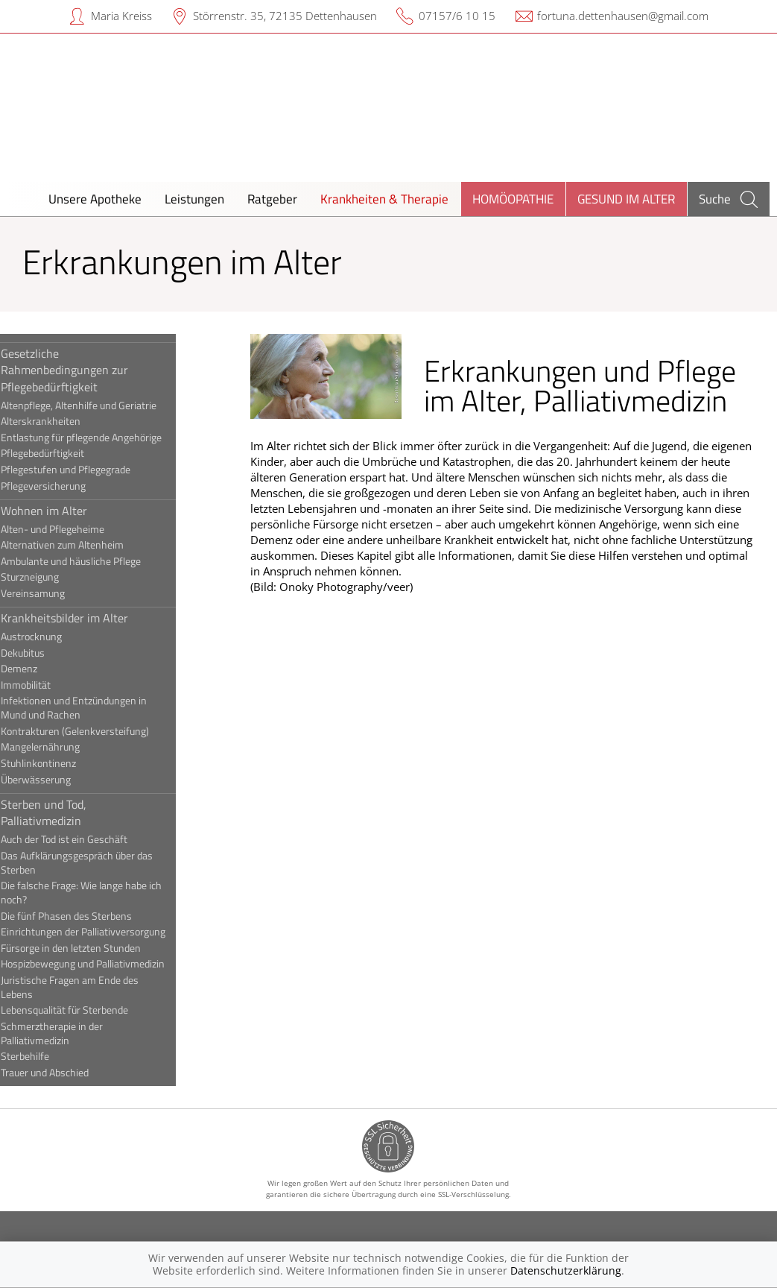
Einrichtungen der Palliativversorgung (107, 931)
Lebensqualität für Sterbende (89, 1010)
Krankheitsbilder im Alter (89, 618)
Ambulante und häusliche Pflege (95, 561)
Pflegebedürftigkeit (67, 453)
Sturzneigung (54, 576)
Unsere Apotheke (95, 199)
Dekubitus (47, 652)
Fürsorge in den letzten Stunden (95, 948)
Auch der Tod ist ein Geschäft (88, 839)
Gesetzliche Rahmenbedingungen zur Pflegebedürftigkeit (89, 370)
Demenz (43, 668)
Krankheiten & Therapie (384, 199)
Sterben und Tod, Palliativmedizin (68, 812)
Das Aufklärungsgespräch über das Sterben (101, 862)
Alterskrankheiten (65, 421)
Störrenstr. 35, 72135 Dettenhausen (285, 15)
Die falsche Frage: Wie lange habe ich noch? (105, 892)
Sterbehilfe (49, 1056)
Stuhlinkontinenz (63, 763)
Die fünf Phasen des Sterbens (90, 916)
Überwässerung (60, 779)
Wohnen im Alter (68, 511)
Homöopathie (513, 199)
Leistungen (194, 199)
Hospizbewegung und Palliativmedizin (107, 963)
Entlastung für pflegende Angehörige (105, 437)
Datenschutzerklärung (565, 1270)
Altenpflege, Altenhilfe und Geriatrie (103, 405)
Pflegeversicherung (67, 486)
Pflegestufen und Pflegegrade (90, 469)
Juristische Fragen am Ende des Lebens (94, 987)
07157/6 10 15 (457, 15)
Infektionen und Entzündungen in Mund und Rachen (98, 707)
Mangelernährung (64, 746)
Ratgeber (272, 199)
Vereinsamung (57, 593)
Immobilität (50, 685)
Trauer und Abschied (69, 1072)
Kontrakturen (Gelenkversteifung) (99, 731)
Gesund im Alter (626, 199)
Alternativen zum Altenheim (86, 544)
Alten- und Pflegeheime (77, 529)
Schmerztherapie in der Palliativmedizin (76, 1033)
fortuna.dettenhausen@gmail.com (622, 15)
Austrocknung (55, 636)
